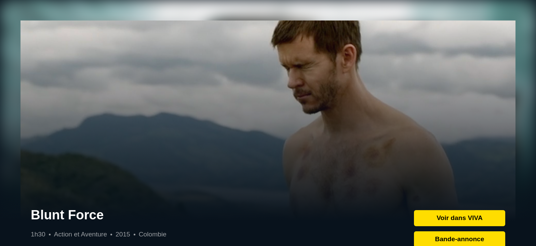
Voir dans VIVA (460, 217)
